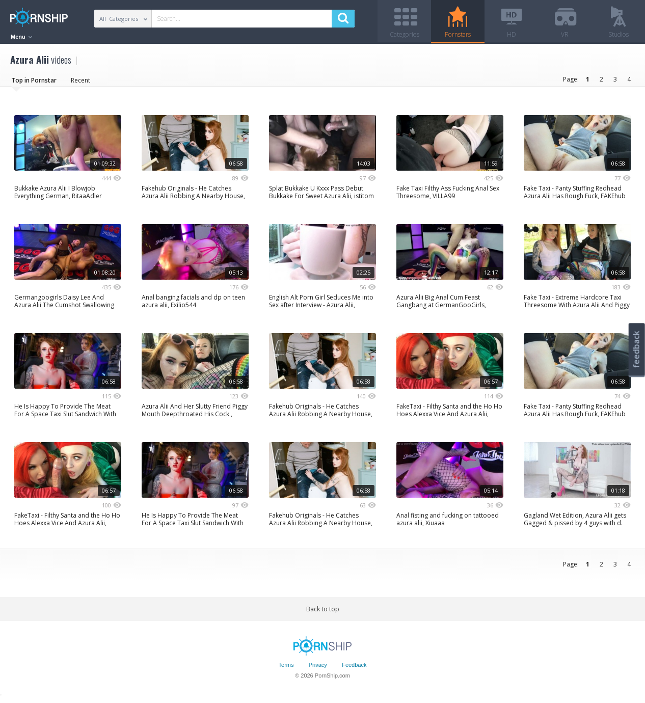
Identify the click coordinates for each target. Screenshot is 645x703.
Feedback (354, 669)
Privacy (318, 669)
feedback (636, 349)
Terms (286, 669)
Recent (80, 83)
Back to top (322, 612)
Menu (21, 37)
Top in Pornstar (34, 83)
